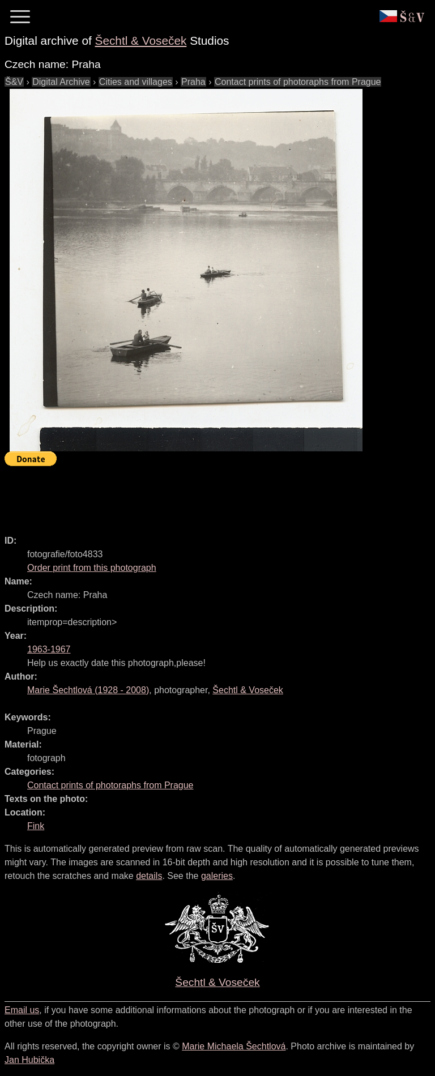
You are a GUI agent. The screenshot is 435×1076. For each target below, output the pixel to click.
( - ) (88, 690)
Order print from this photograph (91, 568)
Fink (35, 826)
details (149, 876)
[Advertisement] (211, 495)
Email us (22, 1010)
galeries (217, 876)
